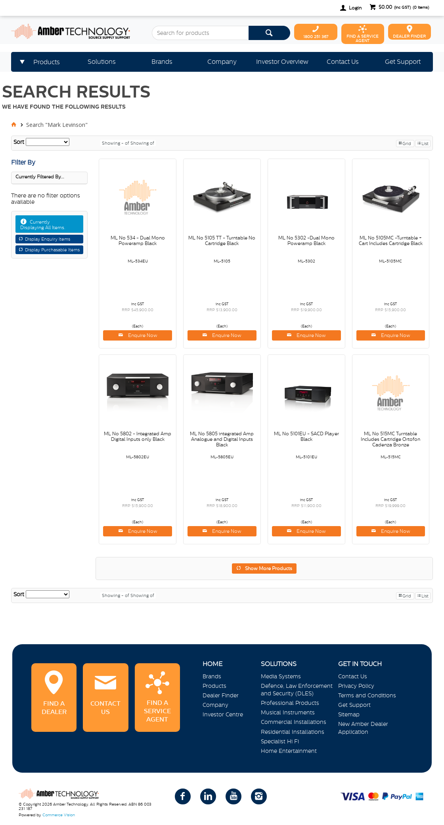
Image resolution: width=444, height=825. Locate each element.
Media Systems (281, 676)
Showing (116, 143)
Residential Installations (292, 732)
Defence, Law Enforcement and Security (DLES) (297, 690)
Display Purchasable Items (52, 249)
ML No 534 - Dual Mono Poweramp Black (138, 240)
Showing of (142, 143)
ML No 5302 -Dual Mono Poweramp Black (306, 240)
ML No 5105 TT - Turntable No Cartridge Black (221, 240)
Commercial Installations (293, 722)
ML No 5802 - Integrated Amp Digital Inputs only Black (137, 436)
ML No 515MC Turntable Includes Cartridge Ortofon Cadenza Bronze (390, 439)
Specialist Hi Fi (280, 741)
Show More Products (268, 568)
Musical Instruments (288, 712)
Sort (18, 142)
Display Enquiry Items (47, 239)
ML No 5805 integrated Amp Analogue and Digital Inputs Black (222, 439)
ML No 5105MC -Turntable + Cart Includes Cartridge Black (391, 240)
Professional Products (290, 703)
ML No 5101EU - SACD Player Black (306, 436)
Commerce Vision (58, 815)
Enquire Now (142, 335)
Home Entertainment (289, 751)
